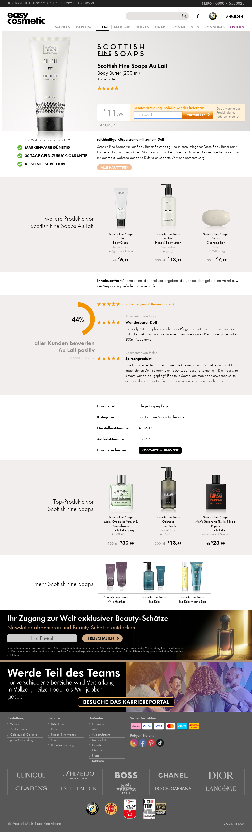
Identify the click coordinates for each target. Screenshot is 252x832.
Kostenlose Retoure (45, 164)
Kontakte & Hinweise (160, 450)
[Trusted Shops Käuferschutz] (213, 16)
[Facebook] (142, 743)
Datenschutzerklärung (112, 648)
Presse (95, 756)
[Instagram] (134, 743)
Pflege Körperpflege (154, 406)
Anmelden (234, 17)
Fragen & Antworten (63, 735)
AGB (95, 729)
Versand (15, 724)
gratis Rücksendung (22, 740)
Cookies (97, 745)
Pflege (102, 27)
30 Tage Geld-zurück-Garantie (56, 155)
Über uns (97, 750)
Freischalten (101, 638)
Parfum (83, 27)
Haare (161, 27)
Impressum (98, 724)
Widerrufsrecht (101, 735)
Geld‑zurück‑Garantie (23, 735)
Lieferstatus (57, 724)
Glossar (55, 740)
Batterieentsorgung (62, 745)
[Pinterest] (151, 743)
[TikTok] (160, 743)
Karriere (98, 761)
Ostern (237, 27)
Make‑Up (122, 27)
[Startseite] (9, 3)
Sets (195, 27)
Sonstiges (214, 27)
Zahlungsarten (19, 729)
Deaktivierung (226, 108)
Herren (143, 27)
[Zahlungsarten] (187, 725)
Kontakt (56, 729)
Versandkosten (53, 824)
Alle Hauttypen (115, 167)
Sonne (179, 27)
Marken (63, 27)
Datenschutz (99, 740)
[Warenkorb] (199, 16)
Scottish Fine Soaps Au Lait (132, 66)
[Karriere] (126, 687)
